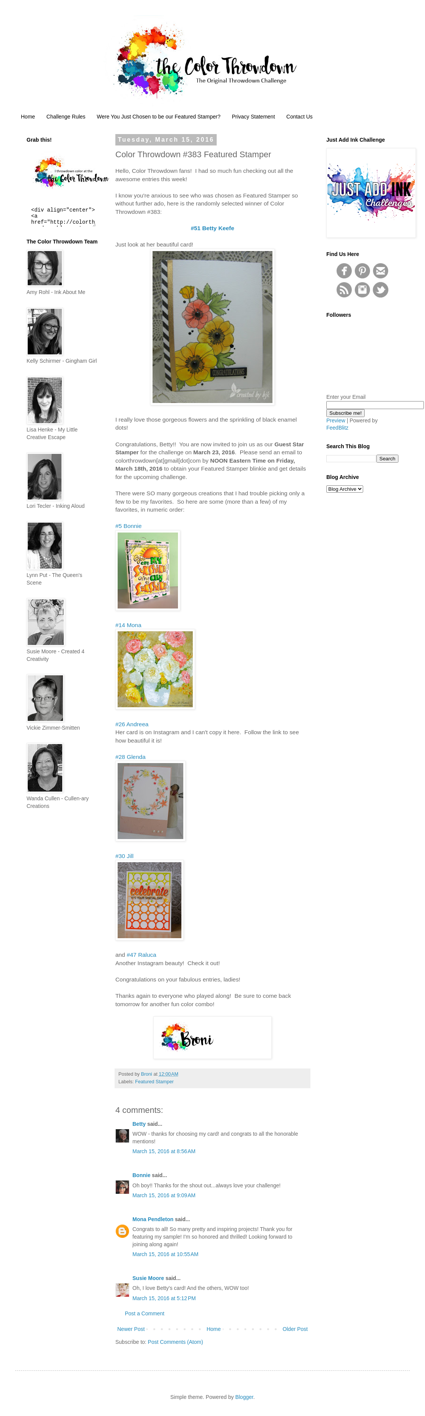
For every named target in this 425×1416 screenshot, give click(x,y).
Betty (139, 1124)
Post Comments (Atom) (175, 1342)
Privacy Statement (253, 117)
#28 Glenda (130, 757)
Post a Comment (144, 1313)
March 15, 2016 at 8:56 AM (163, 1151)
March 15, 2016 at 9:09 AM (163, 1195)
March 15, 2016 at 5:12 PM (164, 1298)
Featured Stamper (154, 1081)
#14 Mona (128, 625)
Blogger (244, 1397)
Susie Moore (148, 1278)
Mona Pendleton (152, 1219)
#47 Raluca (141, 954)
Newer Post (131, 1329)
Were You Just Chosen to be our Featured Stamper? (158, 117)
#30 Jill (124, 856)
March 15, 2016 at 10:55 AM (165, 1254)
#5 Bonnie (128, 526)
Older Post (295, 1329)
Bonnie (141, 1175)
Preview (335, 420)
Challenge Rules (65, 117)
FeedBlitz (337, 428)
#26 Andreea (131, 724)
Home (28, 117)
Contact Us (299, 117)
